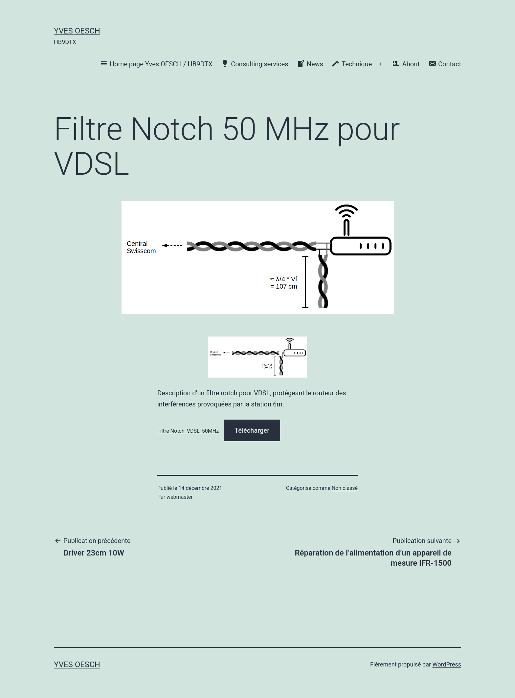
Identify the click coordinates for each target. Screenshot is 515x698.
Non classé (345, 488)
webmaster (180, 497)
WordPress (447, 664)
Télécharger (252, 430)
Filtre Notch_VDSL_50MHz (188, 431)
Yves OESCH (77, 30)
